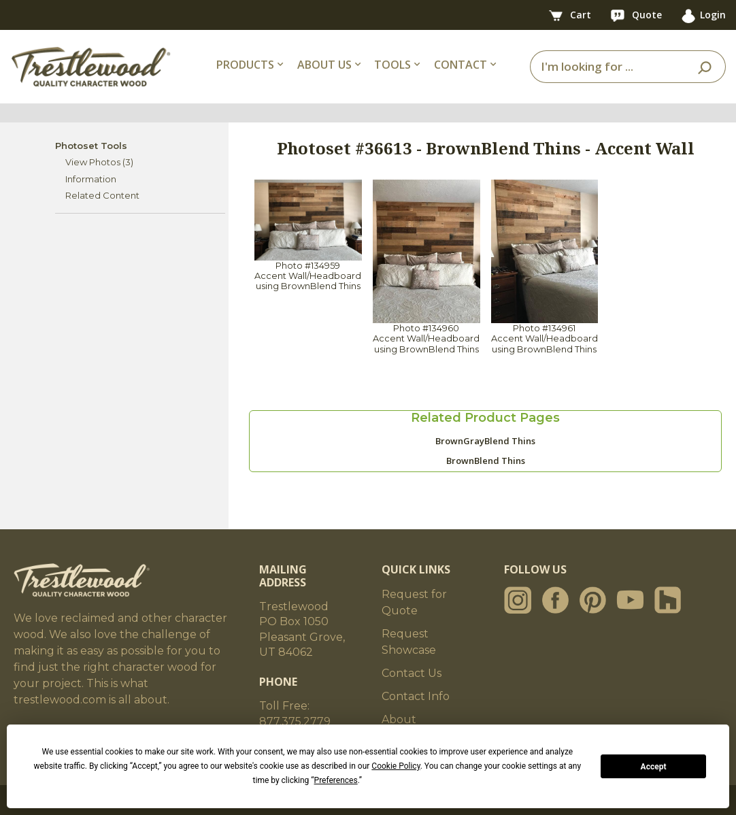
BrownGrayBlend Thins (485, 441)
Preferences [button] (336, 780)
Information (90, 178)
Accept (654, 766)
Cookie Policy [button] (395, 766)
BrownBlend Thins (485, 460)
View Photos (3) (99, 161)
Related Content (102, 195)
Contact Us (411, 673)
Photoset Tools (91, 145)
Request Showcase (409, 641)
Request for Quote (414, 602)
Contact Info (416, 696)
